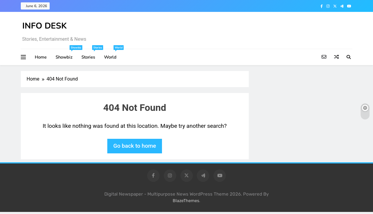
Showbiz (66, 54)
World (112, 54)
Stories (90, 54)
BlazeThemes (186, 200)
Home (41, 57)
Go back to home (134, 145)
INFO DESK (44, 26)
